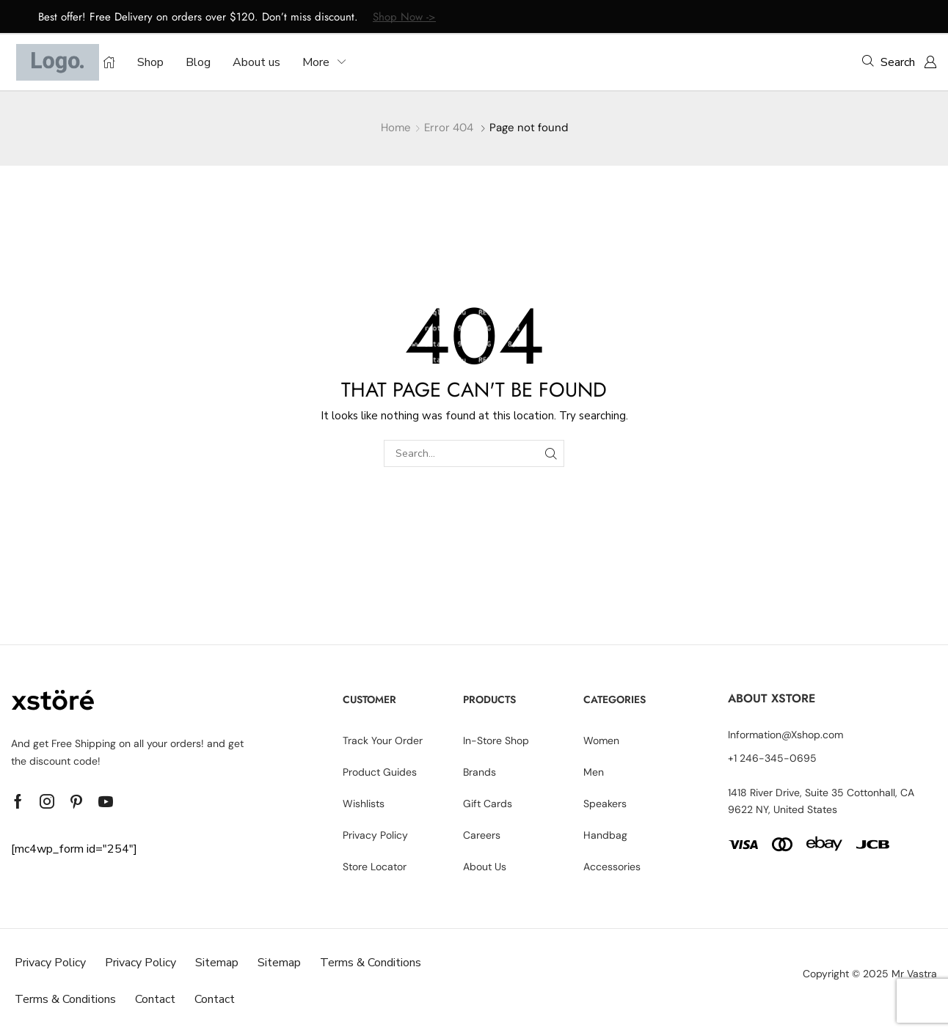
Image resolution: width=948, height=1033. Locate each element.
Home (396, 127)
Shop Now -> (404, 17)
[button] (888, 61)
